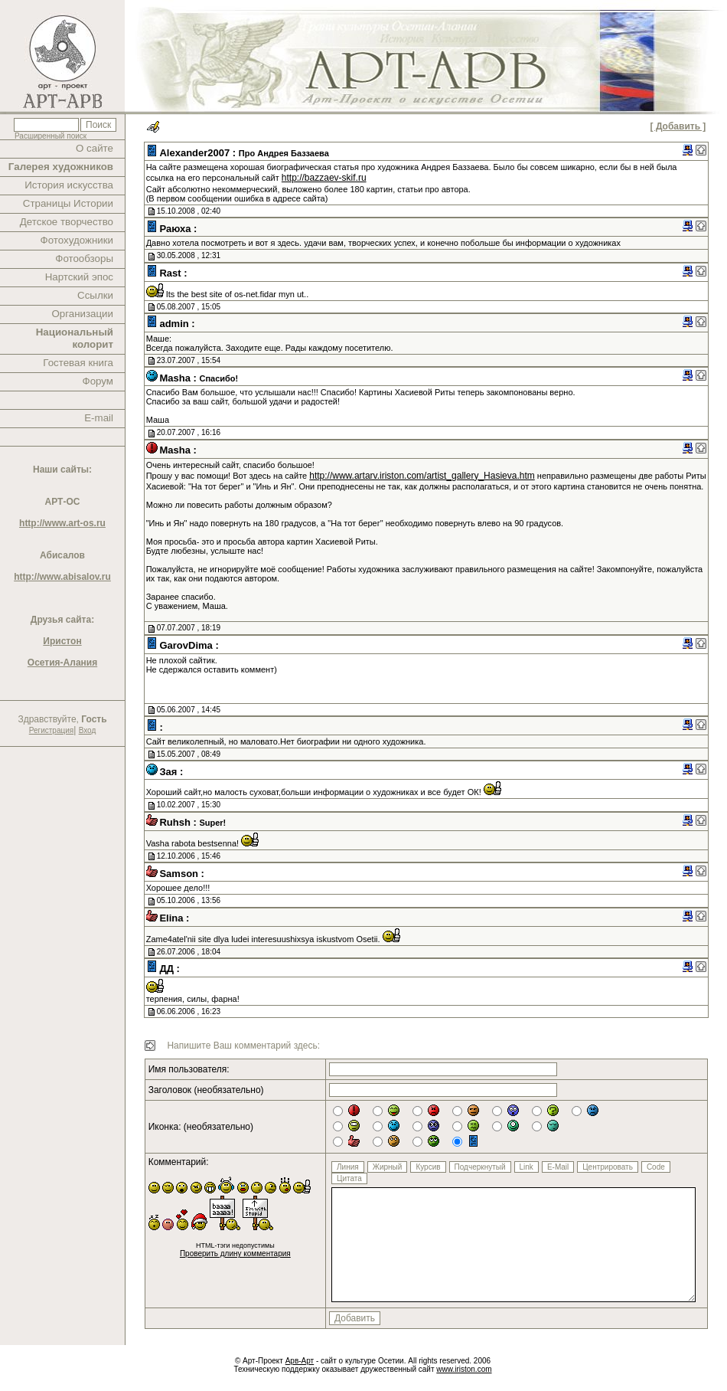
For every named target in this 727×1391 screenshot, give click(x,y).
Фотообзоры (84, 258)
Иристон (62, 641)
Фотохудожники (77, 240)
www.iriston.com (463, 1369)
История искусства (68, 185)
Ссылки (95, 295)
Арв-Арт (299, 1361)
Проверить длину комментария (235, 1253)
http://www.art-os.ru (62, 523)
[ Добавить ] (678, 126)
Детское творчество (66, 221)
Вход (87, 730)
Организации (82, 313)
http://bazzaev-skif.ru (324, 177)
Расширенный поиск (50, 136)
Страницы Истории (68, 203)
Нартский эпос (79, 277)
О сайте (94, 148)
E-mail (98, 418)
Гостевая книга (78, 362)
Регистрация (51, 730)
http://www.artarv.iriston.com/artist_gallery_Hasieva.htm (422, 475)
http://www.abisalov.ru (62, 576)
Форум (98, 381)
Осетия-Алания (62, 662)
